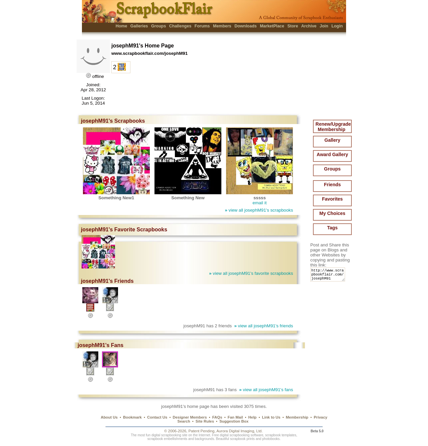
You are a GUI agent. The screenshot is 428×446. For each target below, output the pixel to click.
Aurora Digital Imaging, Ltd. (239, 431)
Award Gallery (332, 154)
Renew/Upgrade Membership (333, 126)
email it (259, 202)
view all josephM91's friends (263, 325)
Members (222, 26)
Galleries (139, 26)
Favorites (332, 199)
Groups (158, 26)
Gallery (332, 140)
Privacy (320, 417)
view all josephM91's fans (266, 389)
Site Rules (205, 421)
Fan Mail (235, 417)
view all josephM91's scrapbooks (259, 210)
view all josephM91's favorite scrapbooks (251, 273)
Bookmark (132, 417)
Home (121, 26)
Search (184, 421)
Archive (309, 26)
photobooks (271, 439)
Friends (332, 184)
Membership (297, 417)
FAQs (217, 417)
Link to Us (271, 417)
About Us (109, 417)
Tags (332, 227)
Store (292, 26)
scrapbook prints (242, 439)
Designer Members (190, 417)
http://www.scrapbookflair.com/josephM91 (328, 276)
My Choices (332, 213)
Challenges (180, 26)
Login (337, 26)
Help (252, 417)
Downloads (245, 26)
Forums (202, 26)
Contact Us (157, 417)
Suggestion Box (233, 421)
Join (324, 26)
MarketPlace (272, 26)
